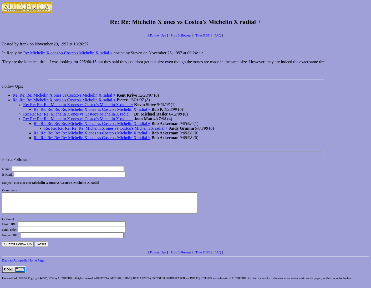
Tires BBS (202, 35)
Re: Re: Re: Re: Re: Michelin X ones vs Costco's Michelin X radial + (92, 109)
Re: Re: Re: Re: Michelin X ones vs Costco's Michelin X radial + (78, 104)
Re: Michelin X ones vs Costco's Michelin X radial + (67, 53)
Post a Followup (15, 159)
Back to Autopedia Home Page (23, 264)
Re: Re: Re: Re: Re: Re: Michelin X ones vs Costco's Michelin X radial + (106, 128)
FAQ (218, 35)
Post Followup (181, 35)
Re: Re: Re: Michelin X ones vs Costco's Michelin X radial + (64, 95)
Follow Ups (158, 35)
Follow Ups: (12, 86)
